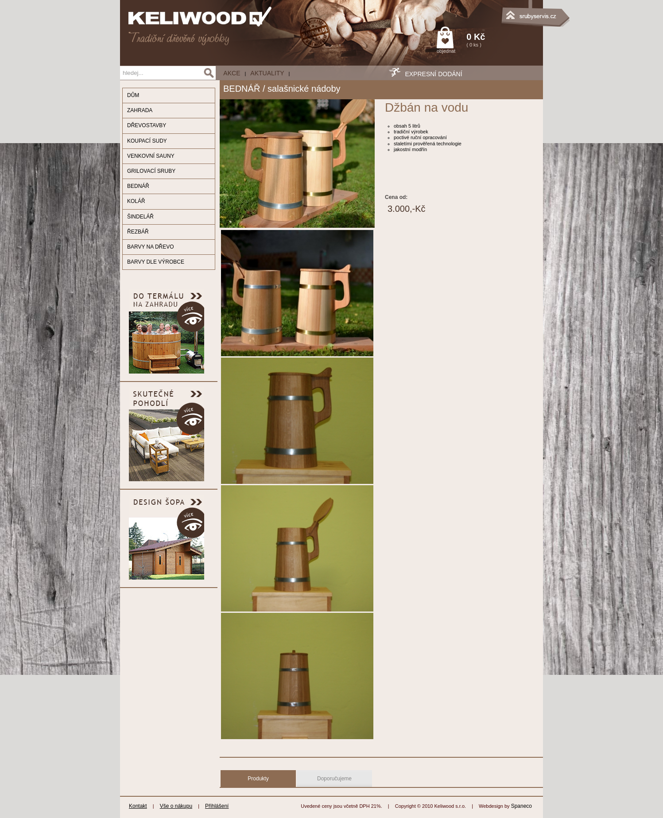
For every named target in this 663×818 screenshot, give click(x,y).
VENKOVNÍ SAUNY (150, 156)
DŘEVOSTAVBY (146, 125)
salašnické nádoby (304, 88)
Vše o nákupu (176, 806)
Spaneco (521, 806)
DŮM (133, 95)
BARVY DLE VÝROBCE (155, 262)
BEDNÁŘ (138, 186)
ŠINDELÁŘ (140, 217)
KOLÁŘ (136, 201)
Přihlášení (217, 806)
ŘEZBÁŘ (138, 232)
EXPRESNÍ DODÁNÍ (433, 74)
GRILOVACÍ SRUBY (151, 171)
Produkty (258, 778)
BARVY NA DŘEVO (150, 247)
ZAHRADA (139, 110)
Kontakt (138, 806)
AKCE (231, 73)
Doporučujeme (334, 778)
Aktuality (267, 73)
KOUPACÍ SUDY (147, 141)
